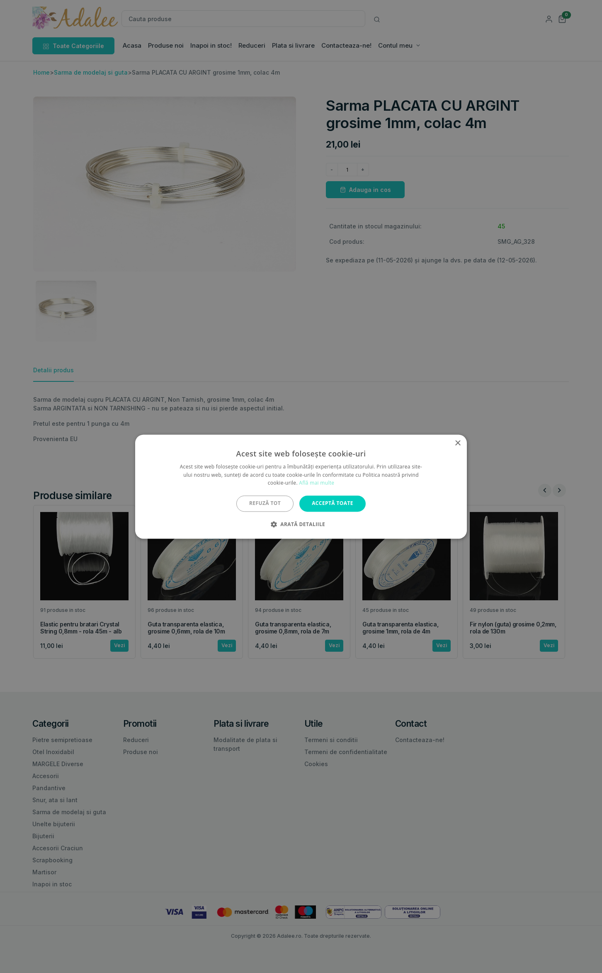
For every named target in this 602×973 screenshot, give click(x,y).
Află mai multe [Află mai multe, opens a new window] (316, 483)
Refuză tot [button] (265, 503)
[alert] (301, 486)
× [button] (457, 443)
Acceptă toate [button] (332, 503)
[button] (301, 524)
